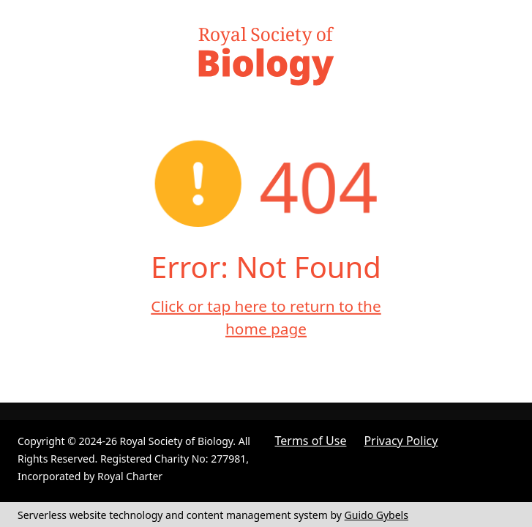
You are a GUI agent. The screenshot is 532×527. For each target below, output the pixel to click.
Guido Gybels (376, 515)
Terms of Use (311, 441)
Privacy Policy (401, 441)
